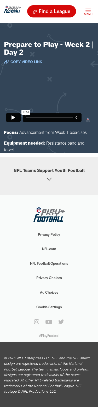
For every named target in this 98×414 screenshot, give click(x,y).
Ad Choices (49, 292)
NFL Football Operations (49, 263)
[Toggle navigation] (88, 11)
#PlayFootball (49, 335)
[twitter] (61, 322)
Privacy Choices (49, 278)
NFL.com (49, 249)
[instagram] (36, 321)
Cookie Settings (49, 307)
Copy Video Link (26, 61)
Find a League (54, 11)
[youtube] (48, 322)
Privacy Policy (49, 234)
